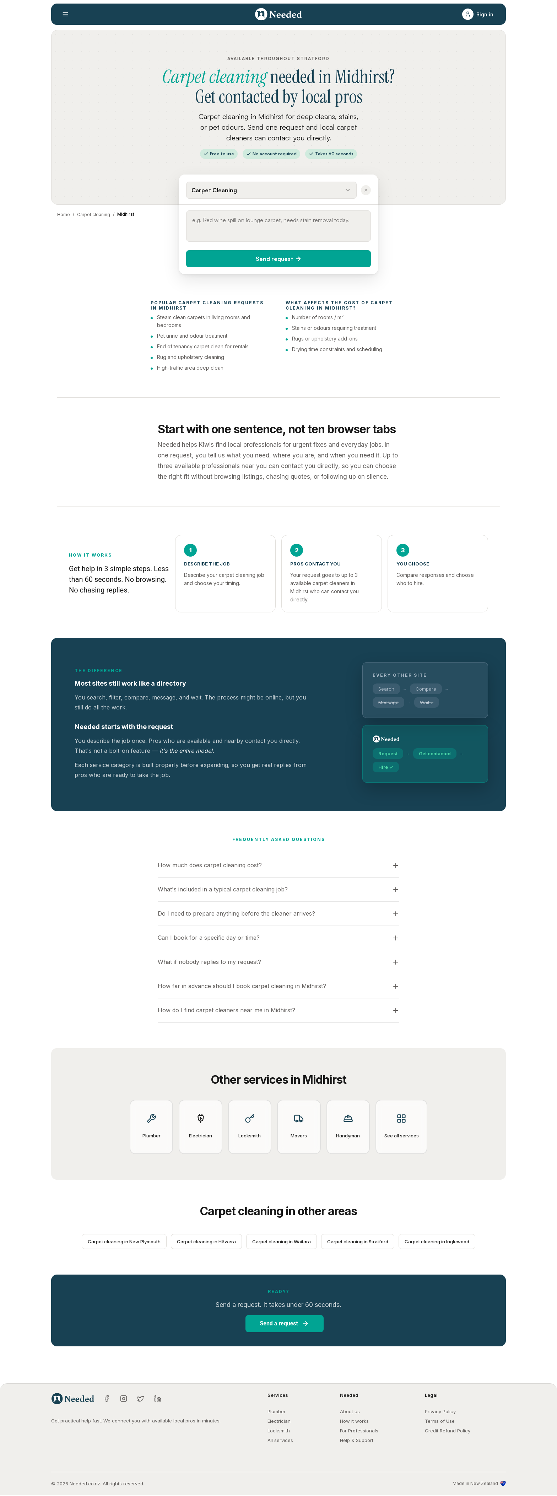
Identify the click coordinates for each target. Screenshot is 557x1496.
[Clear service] (366, 190)
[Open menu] (65, 14)
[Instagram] (123, 1399)
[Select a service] (271, 190)
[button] (480, 14)
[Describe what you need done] (278, 226)
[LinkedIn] (157, 1399)
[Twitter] (140, 1399)
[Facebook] (106, 1399)
